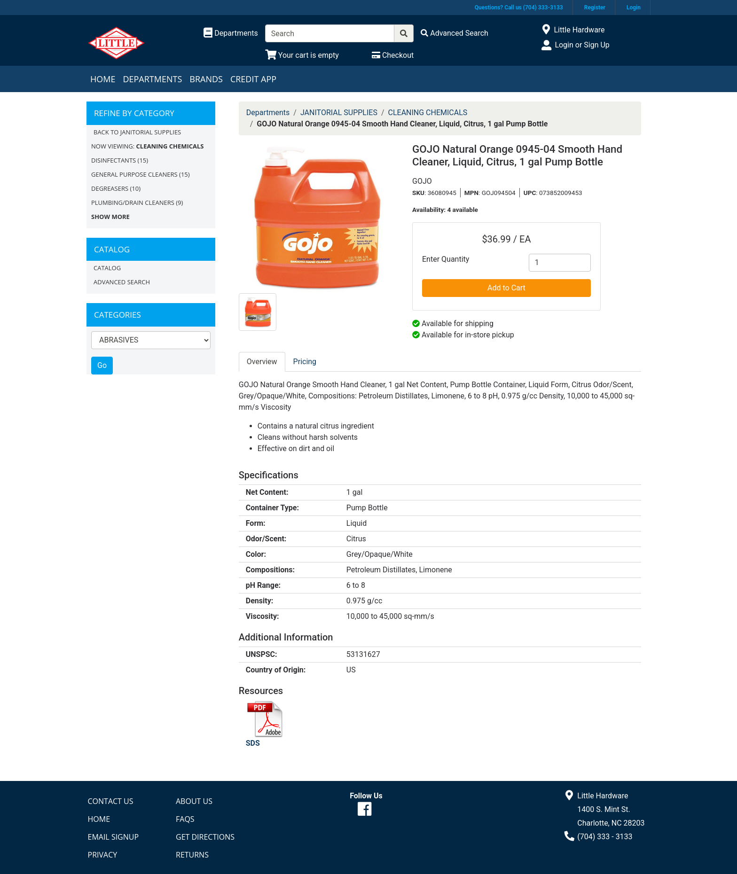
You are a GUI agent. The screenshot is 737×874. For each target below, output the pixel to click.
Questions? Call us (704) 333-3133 (519, 7)
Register (594, 7)
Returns (192, 855)
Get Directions (205, 837)
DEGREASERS (109, 188)
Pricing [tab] (305, 361)
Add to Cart (506, 287)
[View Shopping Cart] (302, 55)
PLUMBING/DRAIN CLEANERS (132, 202)
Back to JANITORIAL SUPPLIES (137, 132)
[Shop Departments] (231, 33)
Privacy (103, 855)
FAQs (185, 819)
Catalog (107, 268)
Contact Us (110, 801)
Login (634, 7)
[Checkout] (393, 55)
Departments (152, 79)
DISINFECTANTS (113, 160)
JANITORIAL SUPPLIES (338, 112)
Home (102, 79)
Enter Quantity (445, 259)
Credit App (253, 79)
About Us (194, 801)
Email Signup (113, 837)
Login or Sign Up (582, 44)
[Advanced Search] (454, 33)
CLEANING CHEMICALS (428, 112)
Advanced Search (122, 282)
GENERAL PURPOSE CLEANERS (134, 174)
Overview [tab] (262, 361)
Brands (206, 79)
